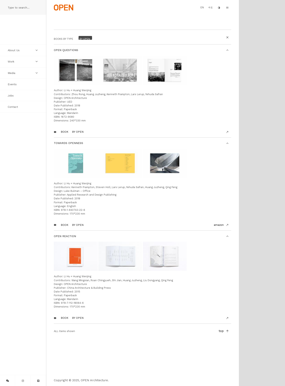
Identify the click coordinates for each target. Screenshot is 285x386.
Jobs (11, 95)
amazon (219, 224)
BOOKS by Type (63, 38)
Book (64, 131)
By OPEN (78, 131)
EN (202, 7)
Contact (13, 106)
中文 (210, 7)
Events (12, 84)
